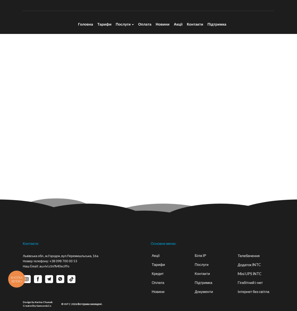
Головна (85, 24)
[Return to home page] (46, 22)
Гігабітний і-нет (250, 282)
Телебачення (249, 255)
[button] (38, 279)
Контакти (195, 24)
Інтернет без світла (253, 291)
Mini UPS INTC (250, 273)
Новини (162, 24)
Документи (204, 291)
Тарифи (104, 24)
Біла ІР (200, 255)
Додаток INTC (249, 264)
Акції (178, 24)
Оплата (145, 24)
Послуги (123, 24)
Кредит (158, 273)
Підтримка (217, 24)
